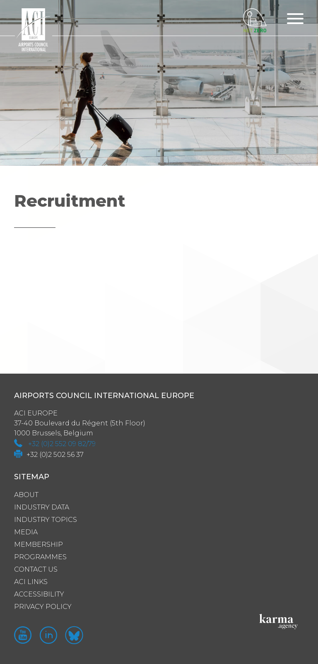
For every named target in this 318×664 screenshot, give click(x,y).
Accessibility (39, 594)
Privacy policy (43, 607)
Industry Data (41, 507)
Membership (38, 544)
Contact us (36, 569)
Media (26, 532)
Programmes (40, 557)
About (26, 495)
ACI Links (31, 582)
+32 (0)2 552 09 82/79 (62, 444)
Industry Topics (45, 520)
